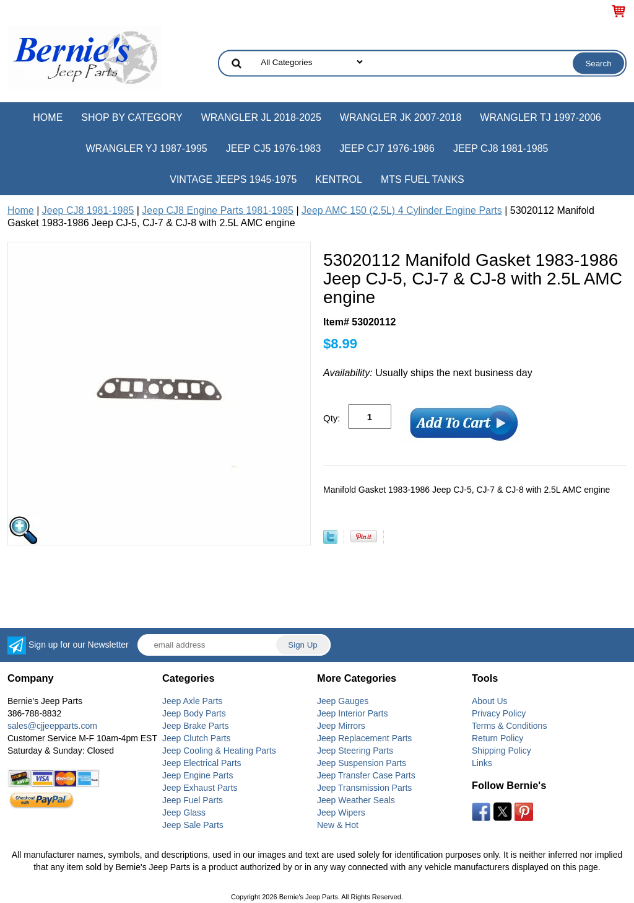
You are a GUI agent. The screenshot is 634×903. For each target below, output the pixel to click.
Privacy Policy (499, 713)
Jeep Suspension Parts (361, 763)
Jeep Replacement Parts (364, 738)
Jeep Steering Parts (355, 750)
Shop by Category (131, 117)
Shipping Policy (501, 750)
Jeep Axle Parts (192, 701)
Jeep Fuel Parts (192, 800)
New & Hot (337, 825)
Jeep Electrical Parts (201, 763)
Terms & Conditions (509, 726)
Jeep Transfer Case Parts (366, 775)
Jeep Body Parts (194, 713)
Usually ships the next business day (427, 373)
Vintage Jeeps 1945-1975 (233, 179)
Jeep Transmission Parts (364, 788)
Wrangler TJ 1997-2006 (540, 117)
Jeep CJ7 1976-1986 (387, 148)
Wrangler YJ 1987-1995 (146, 148)
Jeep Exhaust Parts (199, 788)
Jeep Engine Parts (197, 775)
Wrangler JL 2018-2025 (261, 117)
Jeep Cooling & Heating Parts (219, 750)
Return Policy (497, 738)
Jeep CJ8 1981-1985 (501, 148)
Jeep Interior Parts (352, 713)
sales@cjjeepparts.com (52, 726)
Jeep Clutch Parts (196, 738)
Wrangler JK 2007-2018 (401, 117)
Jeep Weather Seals (356, 800)
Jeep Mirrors (341, 726)
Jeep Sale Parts (193, 825)
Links (482, 763)
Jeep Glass (184, 812)
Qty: (332, 418)
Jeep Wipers (341, 812)
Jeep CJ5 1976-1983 (273, 148)
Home (48, 117)
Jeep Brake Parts (195, 726)
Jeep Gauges (342, 701)
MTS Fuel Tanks (422, 179)
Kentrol (338, 179)
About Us (490, 701)
